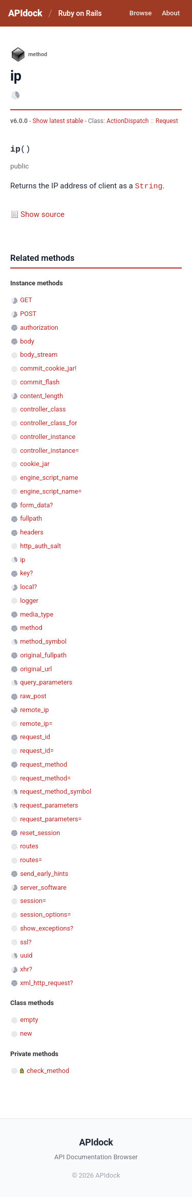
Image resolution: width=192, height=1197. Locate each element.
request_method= (45, 777)
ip (22, 559)
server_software (43, 887)
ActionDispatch (127, 121)
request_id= (37, 750)
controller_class (43, 408)
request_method (43, 764)
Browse (141, 13)
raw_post (33, 695)
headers (32, 531)
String (149, 186)
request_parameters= (50, 818)
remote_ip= (36, 723)
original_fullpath (43, 654)
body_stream (38, 354)
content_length (41, 395)
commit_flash (39, 381)
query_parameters (46, 682)
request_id (35, 736)
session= (33, 900)
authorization (39, 327)
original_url (36, 668)
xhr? (26, 968)
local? (28, 586)
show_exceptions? (46, 928)
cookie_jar (35, 463)
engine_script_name (49, 477)
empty (29, 1019)
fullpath (31, 518)
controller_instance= (49, 450)
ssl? (25, 941)
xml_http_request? (46, 982)
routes (29, 845)
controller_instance (47, 436)
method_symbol (43, 641)
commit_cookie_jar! (48, 368)
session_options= (45, 914)
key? (26, 572)
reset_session (40, 832)
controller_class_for (48, 422)
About (171, 13)
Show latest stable (58, 121)
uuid (26, 955)
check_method (48, 1070)
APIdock (25, 13)
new (26, 1033)
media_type (36, 614)
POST (28, 313)
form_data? (36, 504)
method (31, 627)
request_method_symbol (55, 791)
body (27, 341)
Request (167, 121)
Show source (42, 213)
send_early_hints (44, 873)
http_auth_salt (40, 545)
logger (29, 600)
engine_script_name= (50, 491)
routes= (31, 859)
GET (26, 299)
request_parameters (49, 805)
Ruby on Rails (80, 13)
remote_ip (34, 709)
